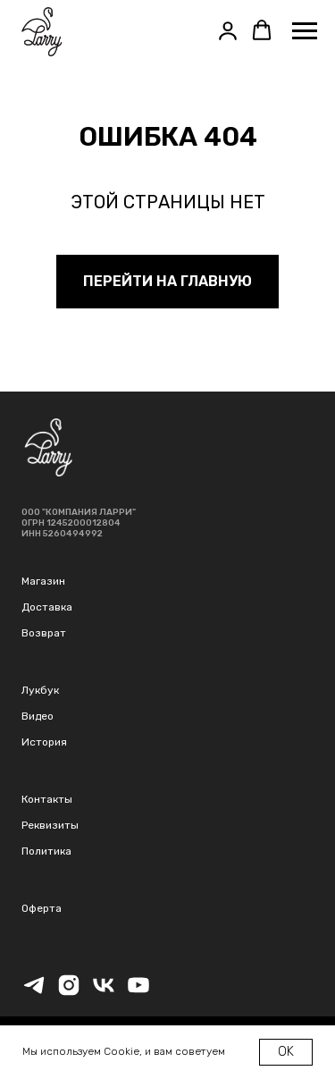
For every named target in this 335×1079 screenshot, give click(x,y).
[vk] (103, 992)
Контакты (46, 799)
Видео (37, 716)
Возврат (43, 633)
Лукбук (40, 690)
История (44, 742)
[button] (228, 30)
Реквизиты (50, 825)
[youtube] (138, 992)
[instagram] (68, 992)
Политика (46, 851)
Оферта (41, 908)
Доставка (46, 607)
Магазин (43, 581)
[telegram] (33, 992)
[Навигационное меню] (304, 31)
